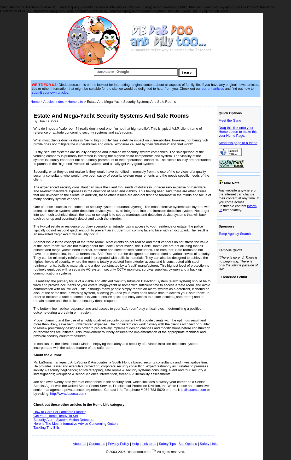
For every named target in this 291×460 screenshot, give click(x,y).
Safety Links (209, 444)
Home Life (75, 102)
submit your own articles (50, 92)
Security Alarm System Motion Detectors (63, 420)
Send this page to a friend (238, 143)
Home (35, 102)
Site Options (187, 444)
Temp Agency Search (235, 234)
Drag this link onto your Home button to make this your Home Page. (238, 132)
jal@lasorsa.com (193, 390)
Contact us (97, 444)
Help (135, 444)
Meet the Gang (230, 120)
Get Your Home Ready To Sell (55, 416)
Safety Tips (167, 444)
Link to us (149, 444)
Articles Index (53, 102)
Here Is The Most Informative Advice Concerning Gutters (76, 424)
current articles (213, 89)
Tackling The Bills (46, 427)
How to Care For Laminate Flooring (59, 412)
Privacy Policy (118, 444)
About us (79, 444)
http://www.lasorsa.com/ (68, 394)
